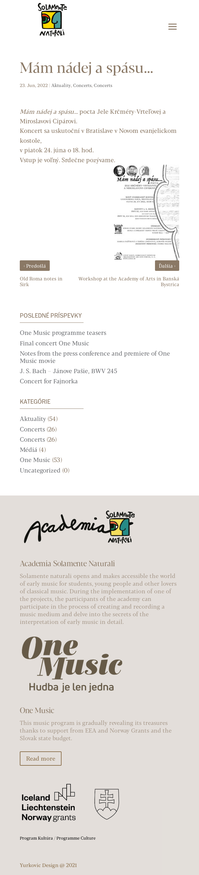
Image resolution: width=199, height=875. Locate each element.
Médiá (28, 449)
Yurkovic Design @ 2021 (48, 865)
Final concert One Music (54, 343)
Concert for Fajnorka (49, 381)
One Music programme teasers (63, 332)
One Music (35, 459)
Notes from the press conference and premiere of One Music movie (95, 357)
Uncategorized (40, 470)
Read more (40, 758)
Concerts (82, 85)
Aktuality (61, 85)
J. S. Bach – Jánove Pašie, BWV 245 (68, 370)
